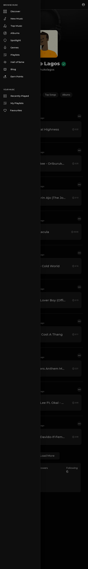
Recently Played (16, 96)
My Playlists (13, 103)
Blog (9, 69)
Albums (11, 33)
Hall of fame (13, 62)
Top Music (12, 26)
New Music (13, 18)
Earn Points (13, 76)
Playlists (11, 54)
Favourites (12, 110)
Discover (11, 11)
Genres (11, 47)
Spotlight (12, 40)
